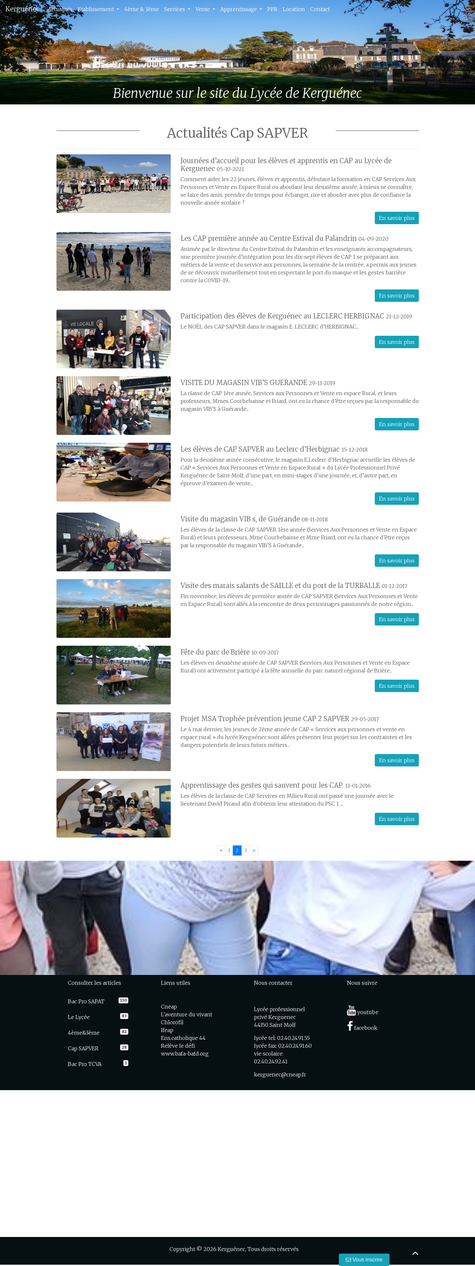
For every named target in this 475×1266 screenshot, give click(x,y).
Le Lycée (79, 1017)
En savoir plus (397, 218)
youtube (362, 1012)
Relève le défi (178, 1045)
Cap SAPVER (83, 1048)
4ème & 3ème (141, 9)
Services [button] (175, 9)
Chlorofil (172, 1022)
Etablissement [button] (96, 9)
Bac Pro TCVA (85, 1064)
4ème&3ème (84, 1032)
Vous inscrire (364, 1259)
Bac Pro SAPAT (86, 1001)
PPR (272, 9)
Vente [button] (203, 9)
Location (294, 9)
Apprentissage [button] (239, 9)
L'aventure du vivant (186, 1014)
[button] (35, 52)
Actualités (60, 9)
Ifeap (167, 1030)
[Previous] (221, 850)
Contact (320, 9)
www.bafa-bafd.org (185, 1053)
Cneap (169, 1006)
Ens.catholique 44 (183, 1038)
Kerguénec (22, 9)
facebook (362, 1028)
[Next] (253, 850)
